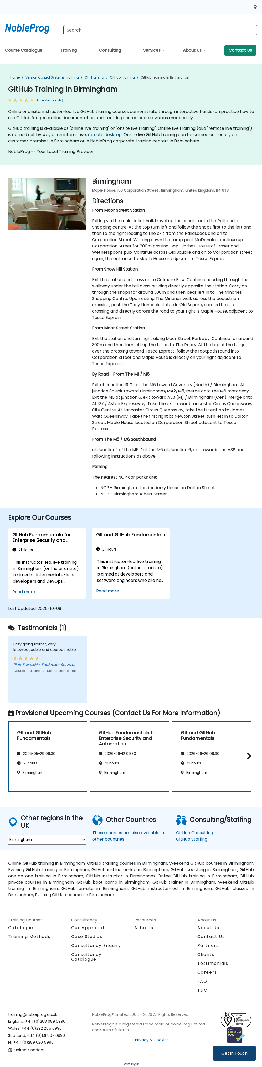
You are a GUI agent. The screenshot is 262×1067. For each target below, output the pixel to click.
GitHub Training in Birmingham (166, 77)
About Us (193, 50)
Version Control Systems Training (52, 77)
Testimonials (212, 963)
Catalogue (20, 928)
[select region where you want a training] (47, 840)
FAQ (202, 981)
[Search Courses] (160, 30)
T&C (202, 990)
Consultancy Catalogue (86, 956)
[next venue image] (80, 206)
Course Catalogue (23, 50)
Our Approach (88, 928)
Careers (207, 972)
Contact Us (240, 50)
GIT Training (94, 77)
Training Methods (29, 937)
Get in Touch (234, 1053)
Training (69, 50)
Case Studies (86, 937)
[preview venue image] (14, 206)
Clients (205, 954)
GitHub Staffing (191, 839)
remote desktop (105, 135)
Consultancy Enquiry (96, 945)
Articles (143, 928)
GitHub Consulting (194, 833)
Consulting (110, 50)
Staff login (131, 1064)
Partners (208, 945)
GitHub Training (122, 77)
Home (15, 77)
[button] (247, 756)
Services (152, 50)
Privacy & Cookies (152, 1040)
